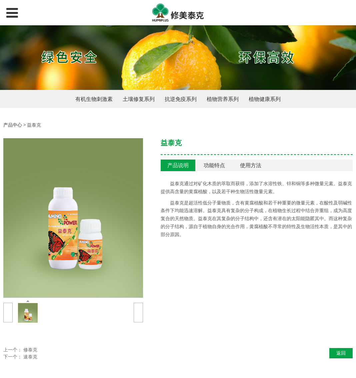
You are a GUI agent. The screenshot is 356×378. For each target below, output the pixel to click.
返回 (341, 353)
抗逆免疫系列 (181, 99)
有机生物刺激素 (94, 99)
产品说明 (178, 165)
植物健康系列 (265, 99)
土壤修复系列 (139, 99)
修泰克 (30, 349)
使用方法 (250, 165)
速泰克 (30, 356)
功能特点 (214, 165)
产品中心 (12, 125)
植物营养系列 (223, 99)
